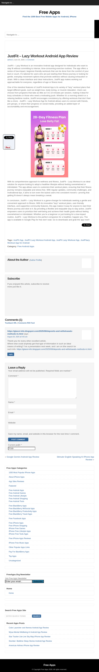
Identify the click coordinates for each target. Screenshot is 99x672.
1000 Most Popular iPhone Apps (22, 476)
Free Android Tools (16, 505)
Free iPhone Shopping (18, 529)
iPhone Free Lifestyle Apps (20, 535)
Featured (12, 489)
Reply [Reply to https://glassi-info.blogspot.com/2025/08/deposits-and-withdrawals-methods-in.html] (11, 354)
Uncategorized (15, 564)
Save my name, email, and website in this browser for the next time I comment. (43, 437)
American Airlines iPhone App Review (24, 649)
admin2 (10, 60)
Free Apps (49, 12)
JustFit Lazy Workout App (67, 240)
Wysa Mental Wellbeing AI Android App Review (28, 636)
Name (11, 406)
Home (11, 597)
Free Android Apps (25, 246)
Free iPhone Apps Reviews (20, 542)
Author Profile (35, 260)
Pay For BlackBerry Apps (19, 555)
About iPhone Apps (16, 481)
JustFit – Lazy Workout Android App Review (42, 56)
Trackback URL (11, 323)
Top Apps (12, 560)
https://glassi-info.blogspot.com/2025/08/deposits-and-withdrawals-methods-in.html (54, 349)
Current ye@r (15, 448)
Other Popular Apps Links (19, 551)
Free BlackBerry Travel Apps (20, 518)
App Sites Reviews (16, 485)
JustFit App (18, 240)
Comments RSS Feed (26, 323)
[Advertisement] (49, 24)
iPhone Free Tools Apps (18, 538)
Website (11, 426)
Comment (13, 376)
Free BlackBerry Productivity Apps (22, 515)
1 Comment (30, 60)
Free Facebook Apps (17, 522)
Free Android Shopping (18, 502)
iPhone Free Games (17, 532)
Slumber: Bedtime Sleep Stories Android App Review (30, 645)
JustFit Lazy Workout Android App (40, 240)
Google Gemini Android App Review (23, 460)
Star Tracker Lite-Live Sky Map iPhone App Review (29, 640)
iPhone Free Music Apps (19, 546)
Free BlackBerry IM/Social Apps (22, 512)
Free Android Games (17, 497)
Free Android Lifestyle (18, 499)
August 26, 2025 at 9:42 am (17, 337)
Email (11, 416)
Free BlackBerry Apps (18, 509)
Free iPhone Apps (16, 527)
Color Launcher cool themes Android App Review (29, 631)
